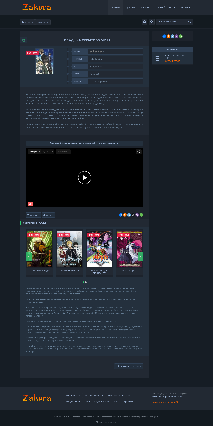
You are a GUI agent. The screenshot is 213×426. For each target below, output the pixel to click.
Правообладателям (94, 395)
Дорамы (130, 7)
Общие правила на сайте (78, 401)
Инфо (48, 215)
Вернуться (33, 215)
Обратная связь (73, 395)
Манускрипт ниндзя (39, 270)
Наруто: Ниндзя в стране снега (99, 271)
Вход (27, 22)
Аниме (185, 7)
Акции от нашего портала (106, 401)
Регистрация (43, 22)
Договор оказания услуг (119, 395)
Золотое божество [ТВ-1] (175, 56)
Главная (115, 7)
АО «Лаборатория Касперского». (167, 396)
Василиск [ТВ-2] (129, 270)
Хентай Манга (166, 7)
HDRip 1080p (32, 53)
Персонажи (128, 401)
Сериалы (146, 7)
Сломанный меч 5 (69, 270)
